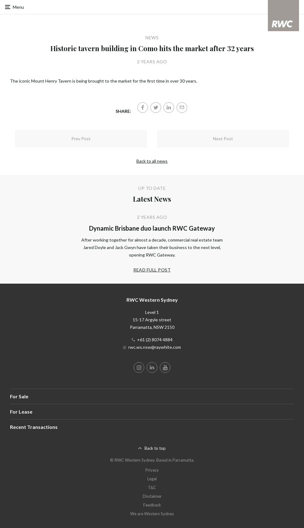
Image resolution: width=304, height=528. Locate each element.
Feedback (152, 504)
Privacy (152, 470)
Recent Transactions (34, 427)
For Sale (19, 396)
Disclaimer (152, 496)
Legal (152, 478)
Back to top (155, 448)
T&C (152, 487)
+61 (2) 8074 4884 (155, 339)
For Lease (21, 412)
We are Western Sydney (152, 513)
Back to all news (152, 161)
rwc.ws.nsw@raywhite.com (154, 347)
